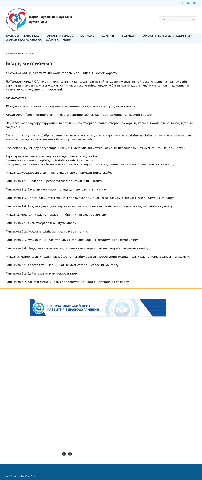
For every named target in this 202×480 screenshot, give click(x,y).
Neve (6, 476)
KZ (188, 2)
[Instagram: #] (70, 454)
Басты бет (12, 35)
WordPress (30, 476)
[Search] (174, 19)
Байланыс (52, 39)
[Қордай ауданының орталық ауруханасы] (43, 19)
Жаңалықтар (31, 35)
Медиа (67, 39)
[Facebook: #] (64, 454)
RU (194, 2)
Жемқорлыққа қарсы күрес (24, 39)
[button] (75, 35)
